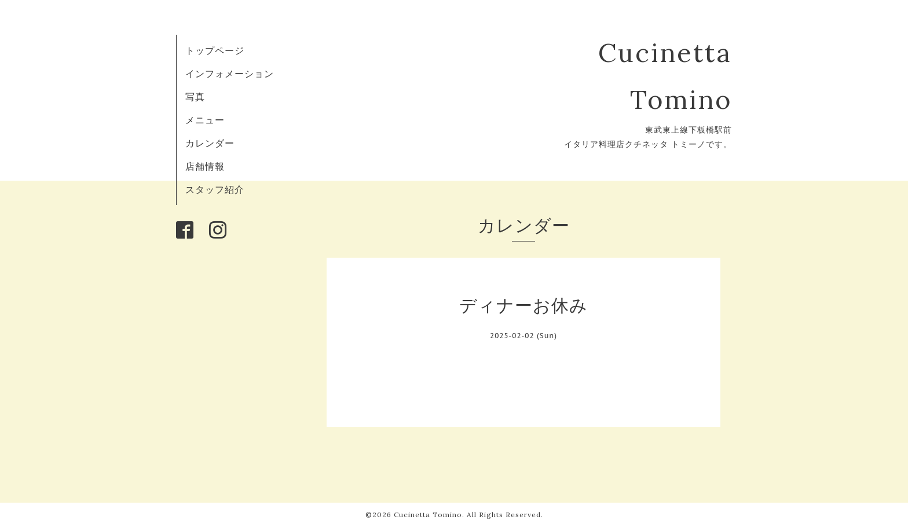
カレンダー (210, 143)
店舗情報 (205, 166)
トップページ (214, 50)
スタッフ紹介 (214, 189)
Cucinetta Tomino (428, 514)
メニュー (205, 120)
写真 (195, 97)
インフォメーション (229, 73)
